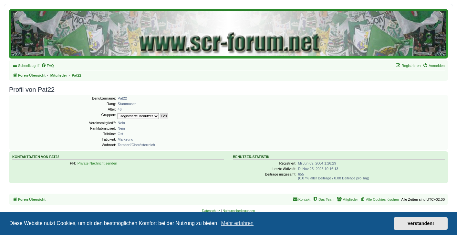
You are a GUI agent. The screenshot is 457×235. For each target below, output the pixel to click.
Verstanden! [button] (421, 223)
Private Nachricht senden (97, 163)
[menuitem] (47, 65)
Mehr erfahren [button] (237, 223)
